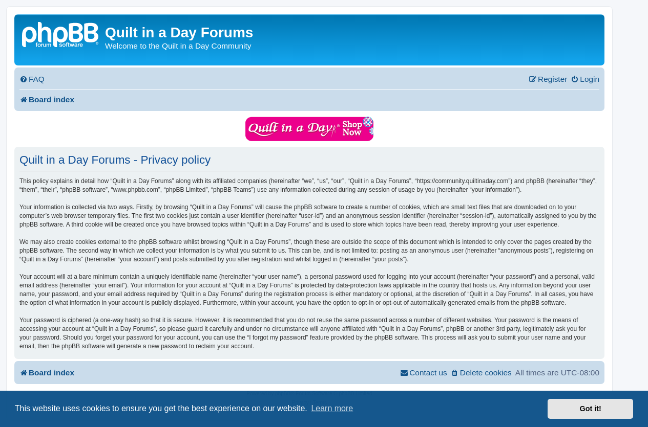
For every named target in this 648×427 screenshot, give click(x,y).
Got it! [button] (590, 408)
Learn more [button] (332, 408)
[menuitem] (32, 79)
